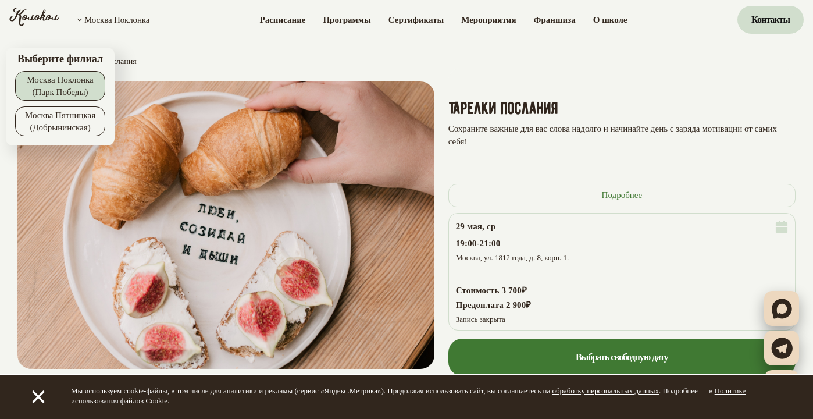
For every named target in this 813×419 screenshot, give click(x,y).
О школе (610, 19)
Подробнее (622, 195)
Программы (346, 19)
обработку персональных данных (605, 390)
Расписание (283, 19)
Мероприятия (488, 19)
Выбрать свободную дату (622, 357)
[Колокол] (34, 20)
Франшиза (555, 19)
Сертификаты (416, 19)
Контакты (770, 19)
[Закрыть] (38, 396)
